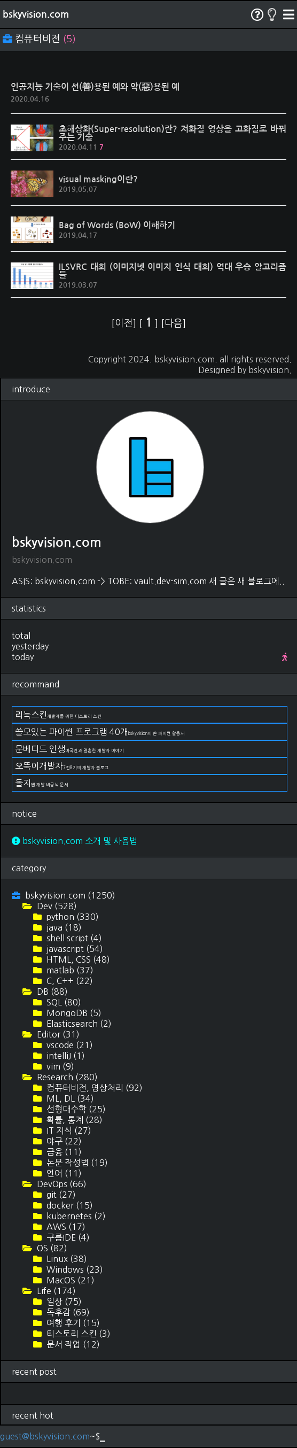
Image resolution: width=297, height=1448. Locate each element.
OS (51, 1248)
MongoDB (72, 1013)
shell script (73, 938)
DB (51, 991)
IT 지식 (67, 1130)
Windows (73, 1269)
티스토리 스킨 (77, 1333)
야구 (63, 1141)
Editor (57, 1034)
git (60, 1194)
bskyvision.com (36, 14)
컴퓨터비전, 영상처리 (93, 1087)
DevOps (61, 1184)
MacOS (69, 1280)
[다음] (173, 323)
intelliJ (64, 1055)
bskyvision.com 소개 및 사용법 (74, 841)
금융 (63, 1152)
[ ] (150, 323)
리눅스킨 (58, 714)
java (63, 927)
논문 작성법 (76, 1162)
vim (59, 1066)
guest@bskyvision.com (45, 1436)
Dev (56, 906)
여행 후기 (72, 1323)
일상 (63, 1301)
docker (68, 1205)
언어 (63, 1173)
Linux (65, 1259)
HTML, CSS (77, 959)
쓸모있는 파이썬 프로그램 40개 (100, 731)
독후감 (67, 1312)
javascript (73, 948)
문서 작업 (72, 1344)
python (71, 916)
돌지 (41, 783)
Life (55, 1291)
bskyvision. (270, 370)
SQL (62, 1002)
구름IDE (67, 1237)
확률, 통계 (73, 1120)
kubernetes (75, 1216)
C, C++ (68, 981)
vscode (68, 1045)
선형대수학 (75, 1109)
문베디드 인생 (69, 749)
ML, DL (69, 1098)
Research (66, 1077)
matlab (68, 970)
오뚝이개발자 (62, 766)
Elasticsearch (78, 1023)
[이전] (125, 323)
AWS (64, 1226)
